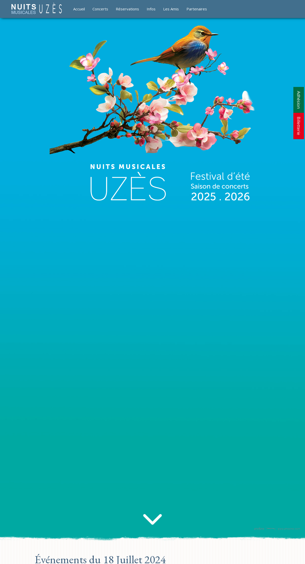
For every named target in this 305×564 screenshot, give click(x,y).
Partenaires (196, 8)
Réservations (127, 8)
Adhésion (298, 100)
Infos (151, 8)
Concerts (100, 8)
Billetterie (298, 126)
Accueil (79, 8)
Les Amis (171, 8)
